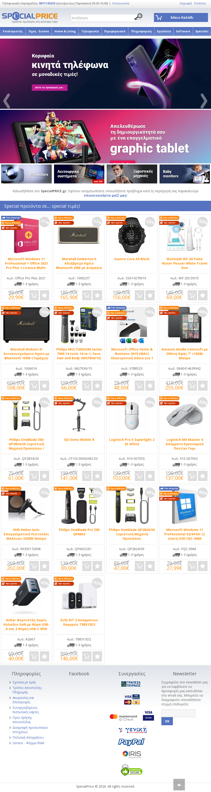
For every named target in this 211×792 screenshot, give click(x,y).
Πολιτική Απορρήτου (28, 737)
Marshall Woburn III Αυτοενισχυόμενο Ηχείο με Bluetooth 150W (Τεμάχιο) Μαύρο (26, 356)
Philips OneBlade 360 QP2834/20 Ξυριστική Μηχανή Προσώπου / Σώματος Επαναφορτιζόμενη (26, 448)
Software (183, 31)
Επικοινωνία (120, 3)
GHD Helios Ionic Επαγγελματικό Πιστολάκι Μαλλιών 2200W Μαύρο (26, 534)
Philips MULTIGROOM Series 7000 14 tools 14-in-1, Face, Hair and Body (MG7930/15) (79, 353)
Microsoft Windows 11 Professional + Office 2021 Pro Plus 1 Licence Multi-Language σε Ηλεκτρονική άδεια (26, 268)
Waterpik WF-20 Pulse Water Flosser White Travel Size (184, 263)
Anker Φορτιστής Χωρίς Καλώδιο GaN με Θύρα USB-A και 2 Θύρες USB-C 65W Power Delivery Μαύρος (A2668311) (26, 629)
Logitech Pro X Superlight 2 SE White (131, 441)
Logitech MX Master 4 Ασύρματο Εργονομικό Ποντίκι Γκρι (185, 444)
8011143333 (47, 3)
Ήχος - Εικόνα (38, 31)
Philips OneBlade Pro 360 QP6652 (79, 531)
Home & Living (65, 31)
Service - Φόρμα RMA (28, 743)
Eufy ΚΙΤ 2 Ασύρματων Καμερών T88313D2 (79, 622)
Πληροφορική (141, 31)
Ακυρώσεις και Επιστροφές (23, 699)
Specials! (201, 31)
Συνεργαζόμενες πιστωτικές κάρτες (25, 709)
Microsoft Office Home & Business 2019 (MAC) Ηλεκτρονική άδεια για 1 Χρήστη (132, 356)
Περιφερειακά (114, 31)
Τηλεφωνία (90, 31)
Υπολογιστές (13, 31)
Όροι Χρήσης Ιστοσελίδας (22, 719)
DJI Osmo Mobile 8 (79, 439)
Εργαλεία (164, 31)
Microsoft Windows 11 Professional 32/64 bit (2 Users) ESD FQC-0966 (184, 534)
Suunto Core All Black (132, 259)
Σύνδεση (200, 3)
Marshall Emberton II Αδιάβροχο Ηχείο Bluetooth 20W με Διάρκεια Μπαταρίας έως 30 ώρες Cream (79, 268)
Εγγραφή (186, 3)
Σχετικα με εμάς (24, 682)
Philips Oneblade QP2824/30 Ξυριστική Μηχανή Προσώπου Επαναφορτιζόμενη (132, 536)
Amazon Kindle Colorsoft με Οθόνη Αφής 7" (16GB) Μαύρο (185, 353)
